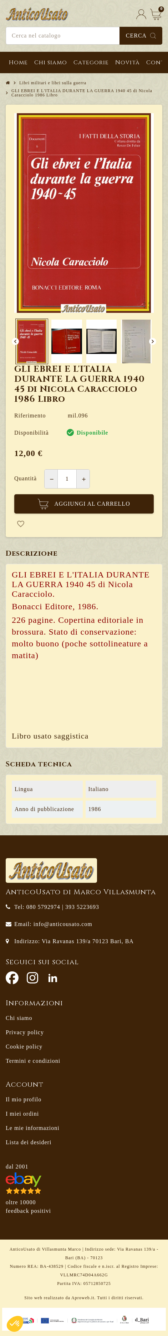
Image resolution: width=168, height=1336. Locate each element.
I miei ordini (22, 1114)
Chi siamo (19, 1018)
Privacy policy (25, 1032)
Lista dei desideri (28, 1142)
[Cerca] (84, 36)
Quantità (25, 478)
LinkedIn (52, 977)
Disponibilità (31, 433)
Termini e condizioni (33, 1061)
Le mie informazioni (33, 1128)
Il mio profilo (23, 1099)
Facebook (12, 977)
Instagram (32, 977)
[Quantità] (67, 479)
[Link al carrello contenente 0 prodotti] (155, 14)
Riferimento (30, 415)
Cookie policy (24, 1047)
